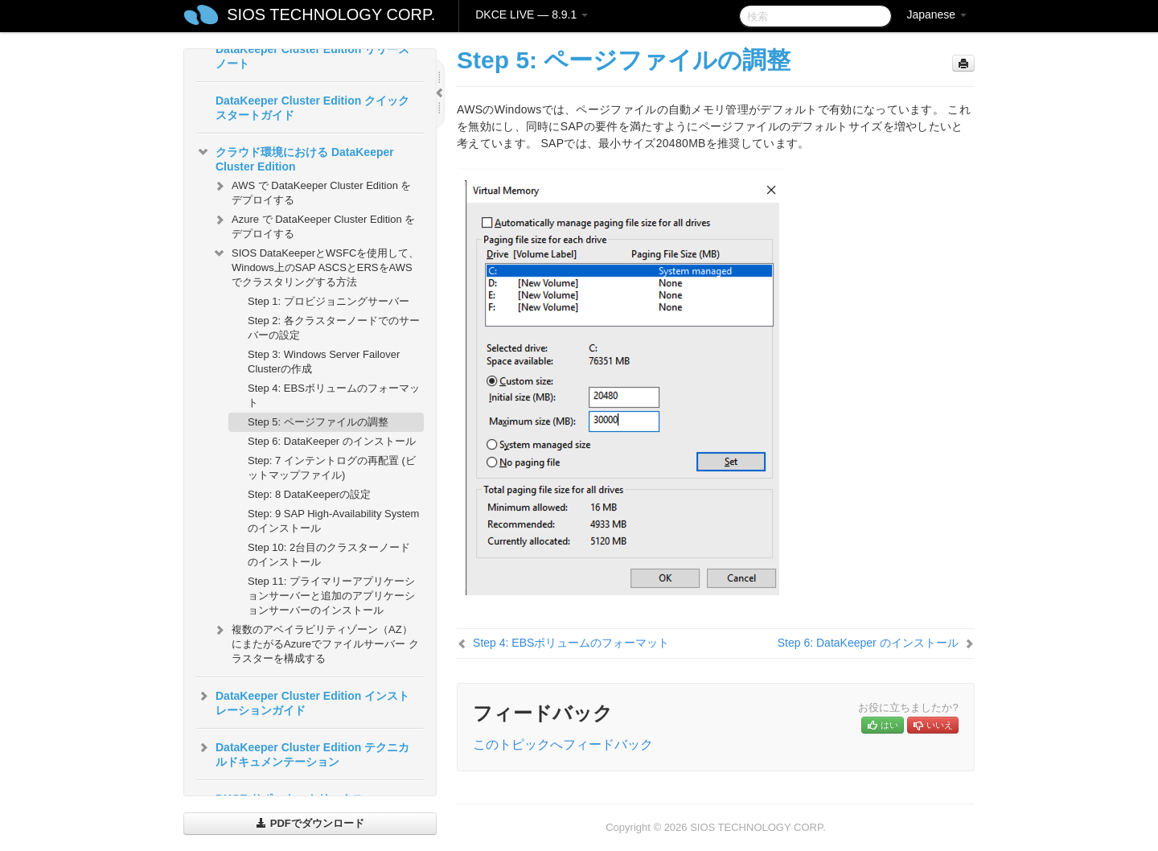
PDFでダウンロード (310, 823)
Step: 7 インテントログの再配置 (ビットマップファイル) (332, 467)
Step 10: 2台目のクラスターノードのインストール (329, 554)
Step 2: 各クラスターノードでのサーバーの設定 (334, 327)
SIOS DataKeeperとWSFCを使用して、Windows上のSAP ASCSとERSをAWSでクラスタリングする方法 (315, 266)
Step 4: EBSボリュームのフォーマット (334, 395)
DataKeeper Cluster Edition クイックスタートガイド (312, 107)
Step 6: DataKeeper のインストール (332, 441)
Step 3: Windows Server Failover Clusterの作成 (324, 361)
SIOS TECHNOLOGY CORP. (331, 14)
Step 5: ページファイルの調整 (318, 422)
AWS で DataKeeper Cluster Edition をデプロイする (312, 191)
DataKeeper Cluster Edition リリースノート (312, 56)
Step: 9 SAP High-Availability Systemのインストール (333, 521)
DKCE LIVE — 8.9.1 (531, 14)
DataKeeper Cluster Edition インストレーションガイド (302, 701)
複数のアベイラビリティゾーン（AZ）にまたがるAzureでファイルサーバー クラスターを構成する (315, 642)
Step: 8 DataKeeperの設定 (309, 494)
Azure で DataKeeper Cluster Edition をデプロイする (313, 225)
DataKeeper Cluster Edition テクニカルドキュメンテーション (302, 753)
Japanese (936, 14)
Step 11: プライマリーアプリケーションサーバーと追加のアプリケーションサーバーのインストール (331, 595)
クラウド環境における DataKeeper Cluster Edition (295, 157)
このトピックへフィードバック (563, 744)
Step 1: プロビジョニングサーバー (328, 301)
